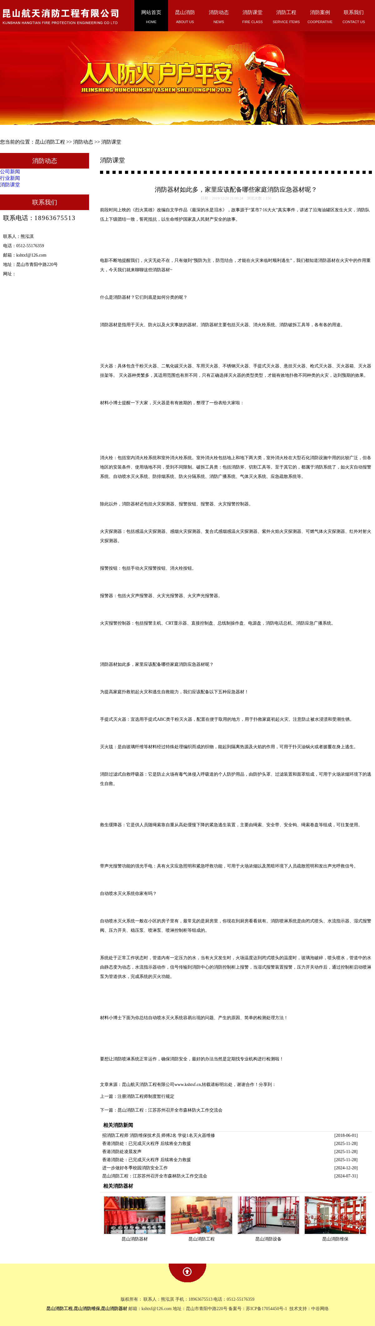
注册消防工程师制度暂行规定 (146, 1096)
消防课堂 (111, 142)
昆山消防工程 (50, 142)
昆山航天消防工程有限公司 (148, 1084)
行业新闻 (10, 178)
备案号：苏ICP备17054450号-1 (258, 1308)
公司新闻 (10, 171)
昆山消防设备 (268, 1239)
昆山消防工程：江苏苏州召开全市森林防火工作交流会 (170, 1110)
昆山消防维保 (335, 1239)
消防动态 (83, 142)
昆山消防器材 (135, 1239)
